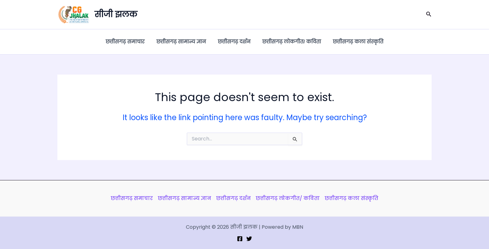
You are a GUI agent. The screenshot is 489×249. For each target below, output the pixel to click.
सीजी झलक (115, 14)
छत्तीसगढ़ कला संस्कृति (354, 41)
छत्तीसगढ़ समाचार (128, 41)
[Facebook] (240, 239)
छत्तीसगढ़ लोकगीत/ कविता (289, 41)
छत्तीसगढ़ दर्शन (234, 41)
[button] (429, 14)
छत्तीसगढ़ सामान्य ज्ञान (183, 41)
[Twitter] (249, 239)
